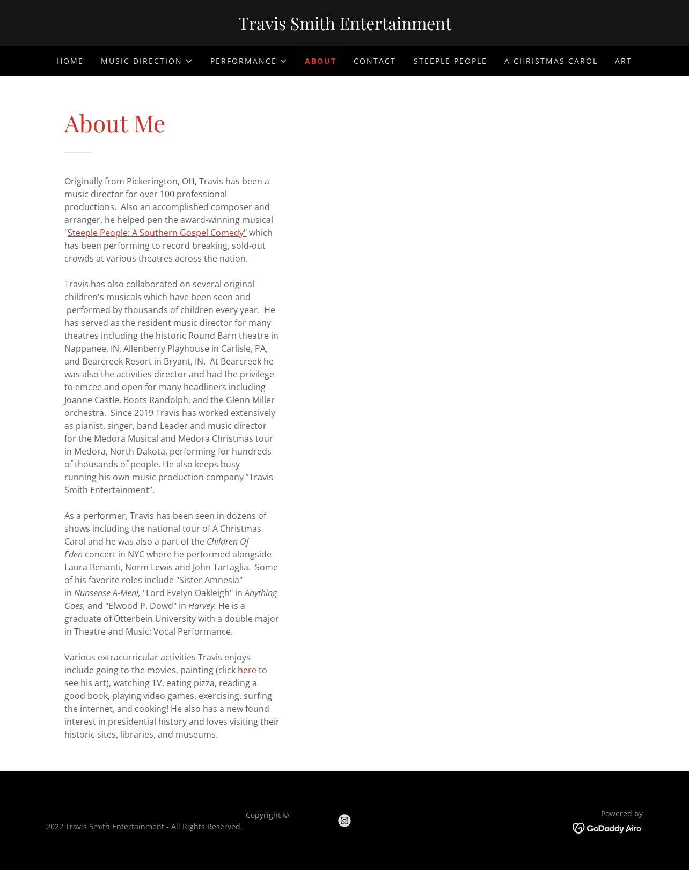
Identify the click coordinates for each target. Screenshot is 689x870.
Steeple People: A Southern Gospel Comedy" (157, 233)
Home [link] (70, 61)
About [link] (320, 61)
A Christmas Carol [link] (551, 61)
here (247, 670)
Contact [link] (375, 61)
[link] (344, 27)
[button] (147, 61)
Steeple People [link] (450, 61)
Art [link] (623, 61)
